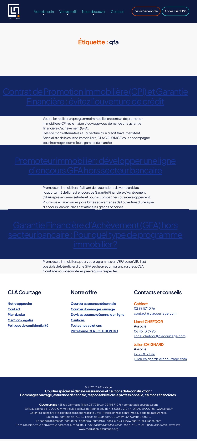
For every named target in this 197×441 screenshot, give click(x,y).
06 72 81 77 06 (144, 356)
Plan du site (16, 316)
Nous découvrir (93, 12)
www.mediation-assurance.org (98, 430)
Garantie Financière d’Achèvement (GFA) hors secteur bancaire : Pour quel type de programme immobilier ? (95, 236)
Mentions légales (20, 322)
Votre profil (67, 12)
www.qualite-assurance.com (143, 422)
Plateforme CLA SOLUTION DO (94, 333)
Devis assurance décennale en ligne (97, 316)
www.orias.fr (165, 410)
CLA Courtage (103, 389)
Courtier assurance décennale (93, 305)
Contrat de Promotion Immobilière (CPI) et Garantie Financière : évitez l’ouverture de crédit (95, 98)
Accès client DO (176, 12)
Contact (117, 12)
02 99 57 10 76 (144, 310)
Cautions (78, 322)
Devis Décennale (146, 12)
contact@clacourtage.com (155, 315)
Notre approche (20, 305)
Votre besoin (44, 12)
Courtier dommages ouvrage (93, 311)
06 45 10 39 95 (145, 333)
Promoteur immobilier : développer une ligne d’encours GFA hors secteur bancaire (95, 167)
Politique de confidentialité (28, 327)
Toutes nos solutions (86, 327)
